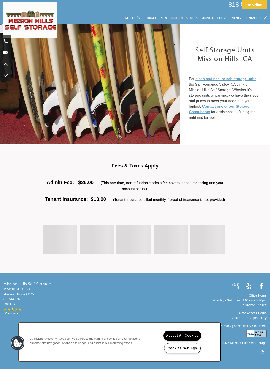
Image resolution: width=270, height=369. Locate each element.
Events (236, 18)
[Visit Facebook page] (261, 286)
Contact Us (253, 18)
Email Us (9, 304)
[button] (254, 4)
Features (128, 18)
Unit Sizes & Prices (184, 18)
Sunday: (249, 305)
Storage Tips (153, 18)
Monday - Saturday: (227, 300)
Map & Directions (214, 18)
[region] (119, 342)
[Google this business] (236, 286)
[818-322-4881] (5, 41)
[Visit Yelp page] (249, 286)
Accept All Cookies (182, 335)
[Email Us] (5, 52)
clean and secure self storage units (225, 79)
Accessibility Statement (250, 326)
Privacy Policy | (222, 326)
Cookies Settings (182, 348)
